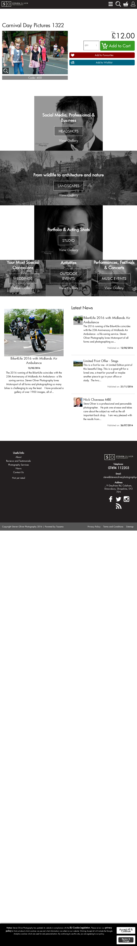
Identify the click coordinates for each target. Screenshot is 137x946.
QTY (86, 45)
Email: (118, 473)
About (18, 457)
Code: (32, 77)
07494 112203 (118, 468)
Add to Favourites (104, 55)
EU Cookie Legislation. (80, 927)
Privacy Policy (94, 526)
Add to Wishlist (104, 62)
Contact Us (18, 472)
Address (118, 482)
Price (113, 32)
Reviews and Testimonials (18, 460)
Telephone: (118, 464)
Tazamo (60, 526)
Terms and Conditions (113, 526)
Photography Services (18, 464)
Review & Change (126, 940)
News (18, 468)
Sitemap (129, 526)
